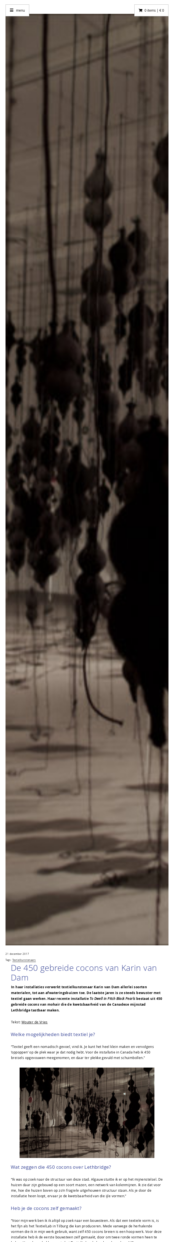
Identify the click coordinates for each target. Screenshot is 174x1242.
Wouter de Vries (35, 1022)
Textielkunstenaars (24, 959)
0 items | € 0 (154, 10)
